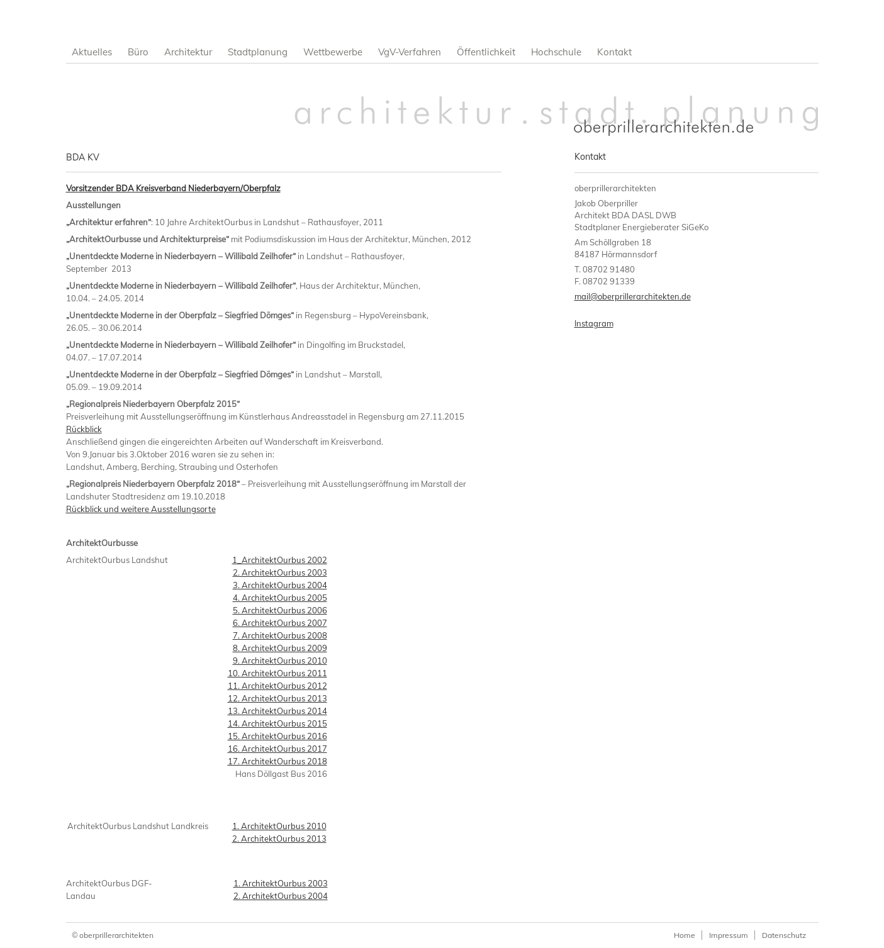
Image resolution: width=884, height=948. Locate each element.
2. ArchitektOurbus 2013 (279, 839)
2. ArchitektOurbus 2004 (280, 896)
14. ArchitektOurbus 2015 (277, 723)
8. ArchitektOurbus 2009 (280, 648)
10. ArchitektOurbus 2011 (277, 673)
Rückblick (84, 429)
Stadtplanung (258, 52)
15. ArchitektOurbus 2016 (277, 736)
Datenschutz (784, 935)
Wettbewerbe (332, 52)
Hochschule (556, 52)
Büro (138, 52)
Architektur (188, 52)
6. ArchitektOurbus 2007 (280, 623)
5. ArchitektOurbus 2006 (280, 610)
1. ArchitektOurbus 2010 (279, 826)
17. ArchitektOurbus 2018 (277, 761)
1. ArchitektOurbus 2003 (280, 883)
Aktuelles (92, 52)
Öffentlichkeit (486, 52)
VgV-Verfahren (409, 52)
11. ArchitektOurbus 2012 (277, 686)
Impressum (728, 935)
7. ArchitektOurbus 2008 (280, 635)
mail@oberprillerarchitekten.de (632, 296)
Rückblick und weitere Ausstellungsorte (141, 509)
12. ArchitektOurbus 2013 (277, 698)
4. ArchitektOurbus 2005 (280, 598)
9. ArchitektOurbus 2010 (280, 660)
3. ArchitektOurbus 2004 (280, 585)
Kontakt (614, 52)
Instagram (593, 323)
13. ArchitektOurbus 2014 (277, 711)
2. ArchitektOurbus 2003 (280, 572)
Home (684, 935)
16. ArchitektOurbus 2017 (277, 749)
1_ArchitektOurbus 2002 (279, 560)
